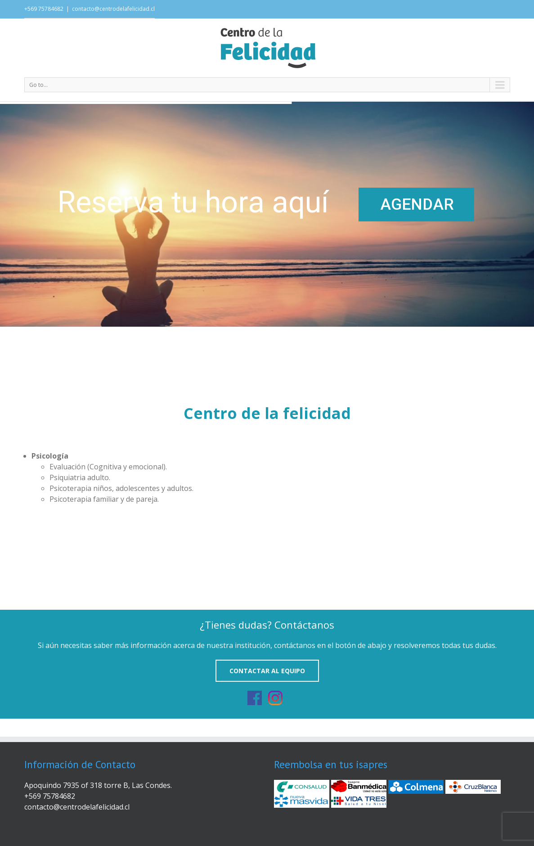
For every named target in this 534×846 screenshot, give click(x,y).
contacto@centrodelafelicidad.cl (113, 9)
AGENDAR (417, 204)
